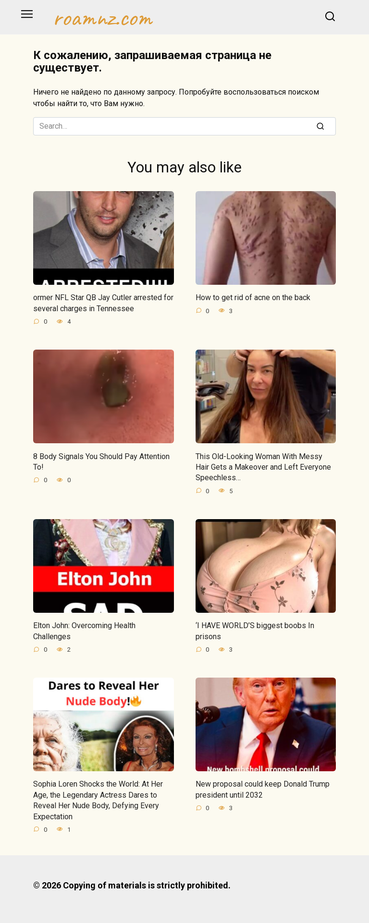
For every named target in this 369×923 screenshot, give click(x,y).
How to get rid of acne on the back (253, 297)
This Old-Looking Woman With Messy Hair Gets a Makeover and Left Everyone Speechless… (263, 466)
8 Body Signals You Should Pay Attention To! (101, 461)
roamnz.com (102, 17)
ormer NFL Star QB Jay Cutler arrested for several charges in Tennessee (103, 303)
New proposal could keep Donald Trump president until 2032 (263, 789)
